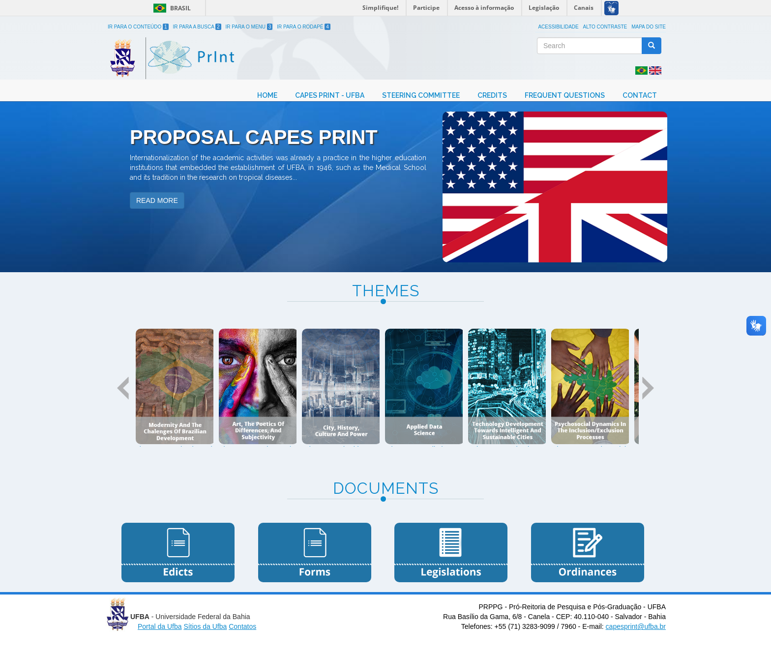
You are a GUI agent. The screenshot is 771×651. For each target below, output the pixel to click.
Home (267, 95)
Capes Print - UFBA (329, 95)
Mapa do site (648, 26)
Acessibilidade (558, 26)
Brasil (170, 8)
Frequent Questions (565, 95)
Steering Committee (421, 95)
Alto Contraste (605, 26)
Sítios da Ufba (205, 626)
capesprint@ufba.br (636, 626)
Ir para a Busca (197, 26)
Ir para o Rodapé (303, 26)
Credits (492, 95)
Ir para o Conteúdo (138, 26)
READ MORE (157, 200)
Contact (640, 95)
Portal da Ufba (160, 626)
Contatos (242, 626)
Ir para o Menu (249, 26)
